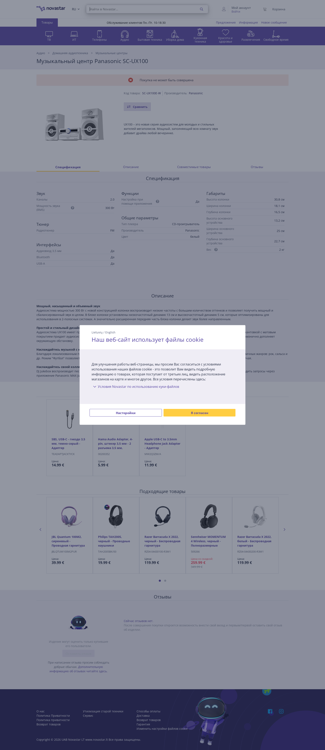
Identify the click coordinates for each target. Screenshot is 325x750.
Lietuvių (97, 332)
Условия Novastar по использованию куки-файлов (135, 386)
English (110, 332)
